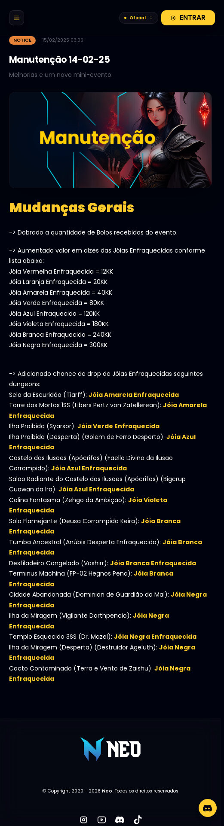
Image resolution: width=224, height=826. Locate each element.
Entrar (188, 17)
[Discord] (208, 808)
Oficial (138, 18)
